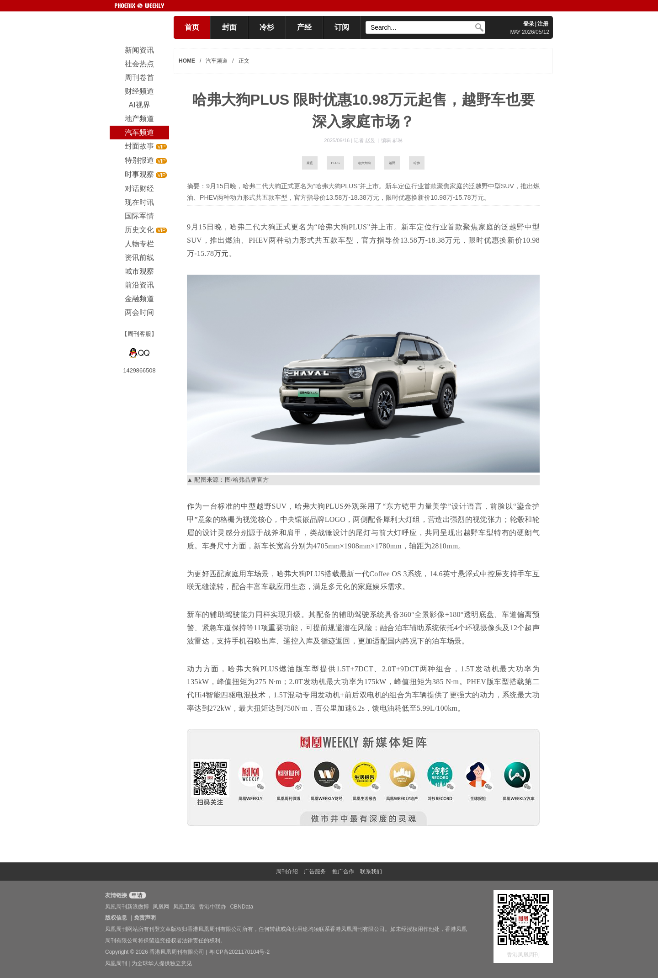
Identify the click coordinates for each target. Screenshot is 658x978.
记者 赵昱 (365, 140)
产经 (304, 27)
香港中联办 (212, 907)
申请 (136, 895)
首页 (192, 27)
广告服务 (315, 871)
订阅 (341, 27)
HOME (187, 61)
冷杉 (267, 27)
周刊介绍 (287, 871)
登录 (528, 24)
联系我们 (371, 871)
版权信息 (116, 917)
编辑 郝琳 (392, 140)
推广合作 (343, 871)
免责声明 (145, 917)
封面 (229, 27)
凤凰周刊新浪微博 (127, 907)
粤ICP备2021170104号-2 (239, 952)
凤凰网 (161, 907)
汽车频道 (217, 61)
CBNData (241, 907)
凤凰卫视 (184, 907)
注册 (542, 24)
